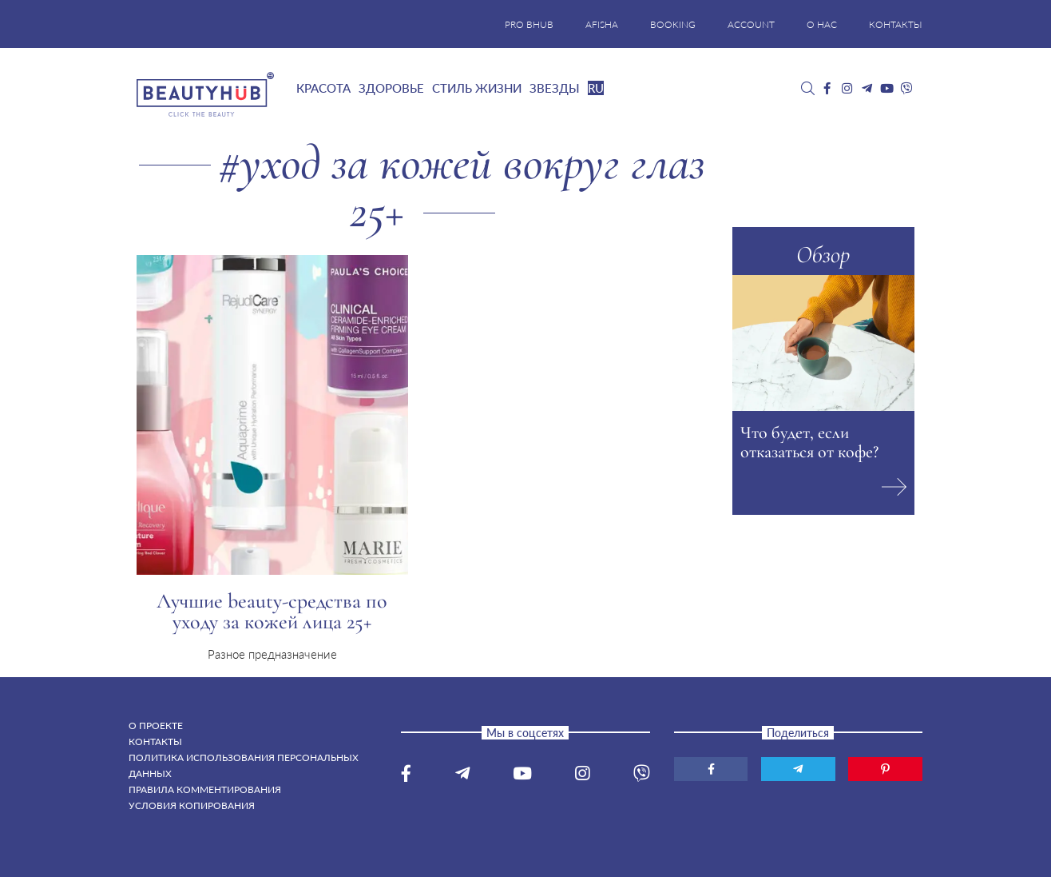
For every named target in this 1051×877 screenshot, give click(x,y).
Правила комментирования (205, 789)
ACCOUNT (751, 24)
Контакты (155, 741)
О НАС (822, 24)
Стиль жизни (477, 88)
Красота (323, 88)
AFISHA (601, 24)
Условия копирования (192, 805)
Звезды (554, 88)
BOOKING (673, 24)
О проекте (156, 725)
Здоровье (391, 88)
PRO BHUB (529, 24)
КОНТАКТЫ (895, 24)
